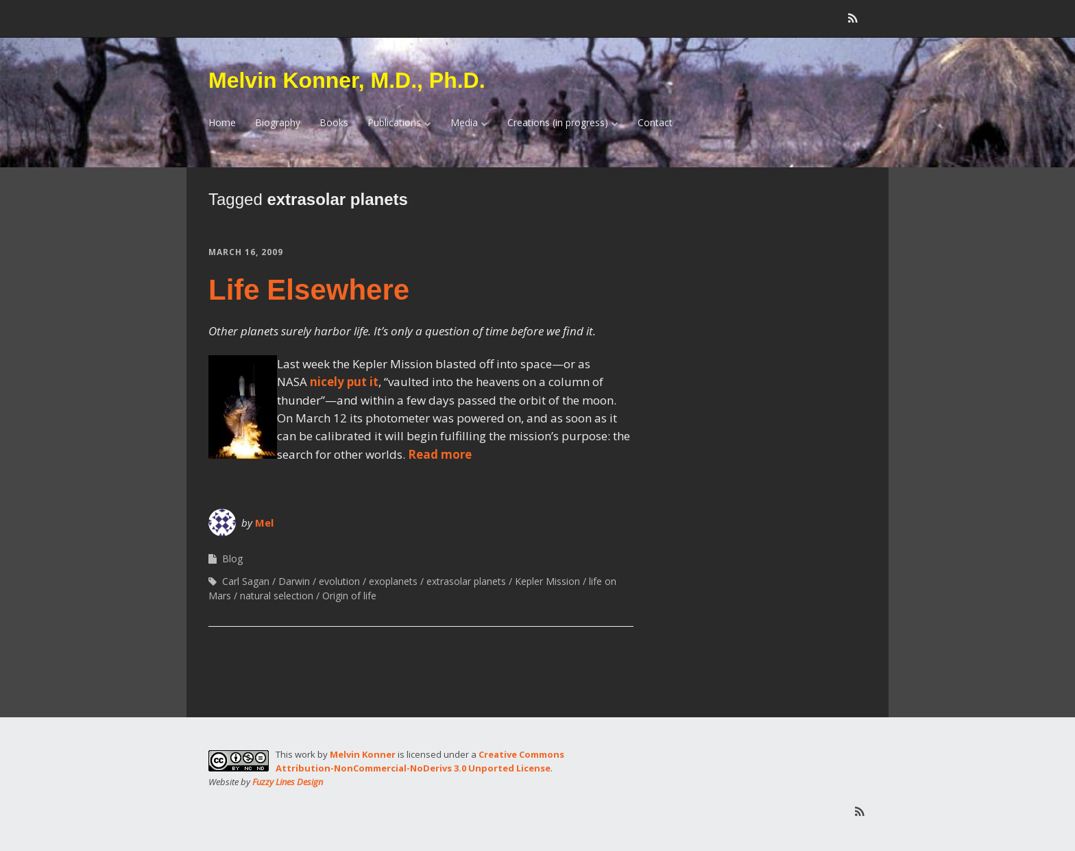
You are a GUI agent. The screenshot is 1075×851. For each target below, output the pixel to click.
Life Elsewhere (308, 290)
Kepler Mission (547, 581)
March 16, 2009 (245, 252)
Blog (232, 558)
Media (464, 122)
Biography (277, 122)
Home (222, 122)
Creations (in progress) (557, 122)
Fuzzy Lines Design (287, 782)
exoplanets (393, 581)
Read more (440, 454)
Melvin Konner (363, 754)
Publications (394, 122)
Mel (264, 522)
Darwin (294, 581)
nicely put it (344, 381)
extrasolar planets (466, 581)
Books (333, 122)
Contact (655, 122)
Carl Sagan (245, 581)
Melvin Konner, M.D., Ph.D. (346, 80)
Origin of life (349, 595)
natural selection (276, 595)
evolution (339, 581)
